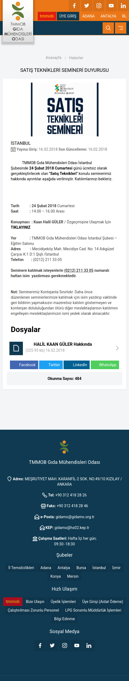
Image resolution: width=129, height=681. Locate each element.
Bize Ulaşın (35, 601)
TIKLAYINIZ (20, 227)
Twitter (51, 365)
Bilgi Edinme (64, 619)
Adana (45, 568)
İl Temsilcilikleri (21, 568)
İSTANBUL (21, 143)
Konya (55, 576)
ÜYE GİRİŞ (68, 16)
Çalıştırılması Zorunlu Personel (33, 610)
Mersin (73, 576)
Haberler (76, 58)
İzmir (116, 568)
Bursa (81, 568)
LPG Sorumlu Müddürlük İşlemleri (93, 610)
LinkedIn (76, 365)
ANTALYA (108, 16)
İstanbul (99, 568)
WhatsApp (104, 365)
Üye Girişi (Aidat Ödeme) (102, 601)
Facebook (24, 365)
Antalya (64, 568)
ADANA (88, 16)
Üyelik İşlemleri (63, 601)
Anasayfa (53, 57)
